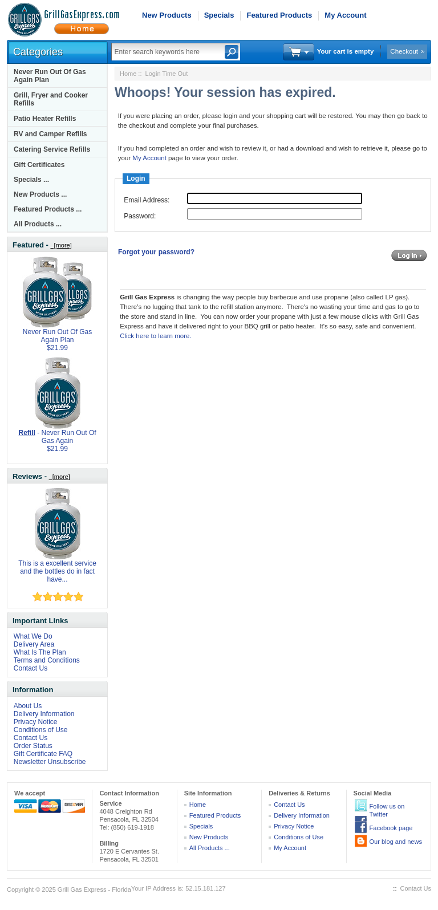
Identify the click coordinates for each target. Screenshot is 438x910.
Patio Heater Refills (45, 119)
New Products (167, 15)
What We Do (33, 636)
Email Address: (146, 200)
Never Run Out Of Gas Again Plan (50, 76)
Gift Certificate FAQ (43, 754)
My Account (345, 15)
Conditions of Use (41, 730)
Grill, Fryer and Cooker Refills (51, 99)
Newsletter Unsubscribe (50, 762)
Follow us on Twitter (387, 810)
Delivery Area (34, 644)
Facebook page (391, 827)
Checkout (404, 51)
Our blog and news (396, 841)
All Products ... (38, 224)
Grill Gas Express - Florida (94, 889)
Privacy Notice (36, 722)
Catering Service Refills (52, 149)
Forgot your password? (156, 252)
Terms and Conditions (47, 660)
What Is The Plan (40, 652)
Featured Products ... (48, 209)
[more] (60, 245)
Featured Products (279, 15)
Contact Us (30, 668)
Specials (219, 15)
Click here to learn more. (155, 335)
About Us (28, 706)
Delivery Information (44, 714)
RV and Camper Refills (50, 134)
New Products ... (40, 194)
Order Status (33, 746)
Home (128, 73)
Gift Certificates (39, 165)
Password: (140, 216)
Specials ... (31, 180)
